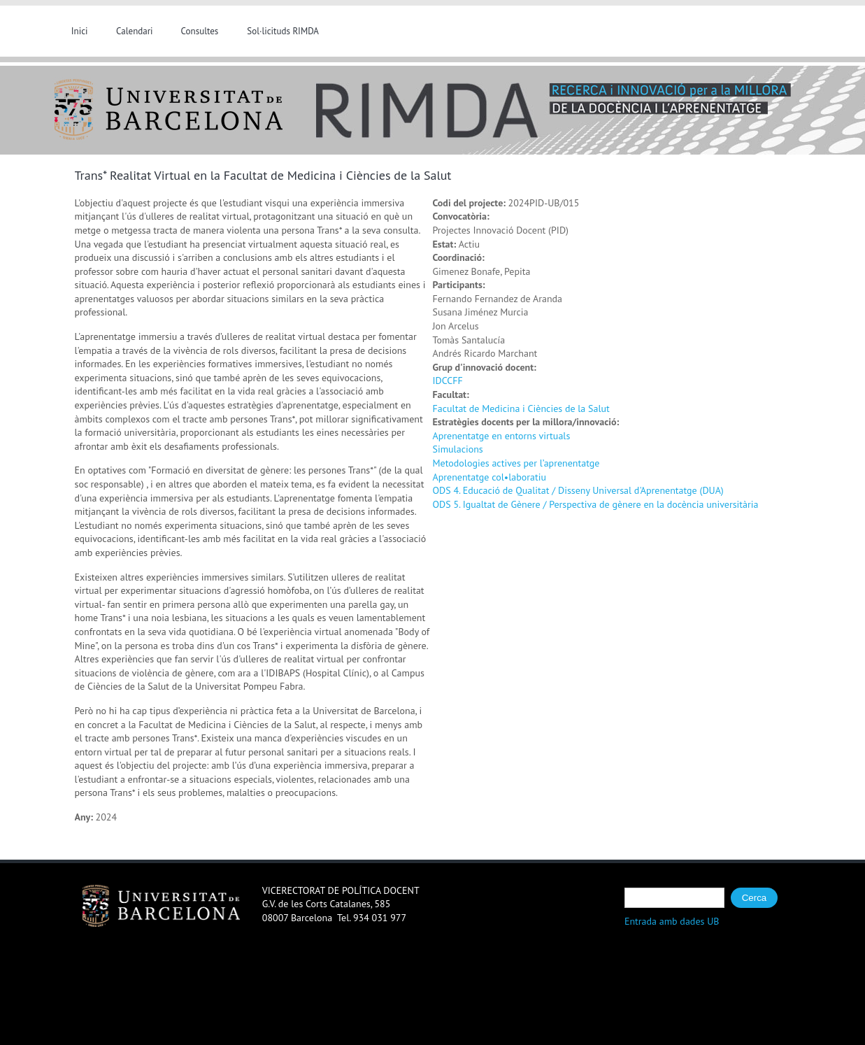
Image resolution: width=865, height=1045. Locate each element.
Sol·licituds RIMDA (283, 31)
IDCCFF (448, 380)
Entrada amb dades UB (672, 921)
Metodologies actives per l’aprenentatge (516, 463)
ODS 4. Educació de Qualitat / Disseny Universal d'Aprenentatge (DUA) (578, 490)
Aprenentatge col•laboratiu (489, 477)
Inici (79, 31)
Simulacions (458, 449)
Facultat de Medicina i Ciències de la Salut (521, 408)
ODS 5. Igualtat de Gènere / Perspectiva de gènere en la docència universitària (596, 504)
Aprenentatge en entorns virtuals (502, 435)
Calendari (134, 31)
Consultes (200, 31)
